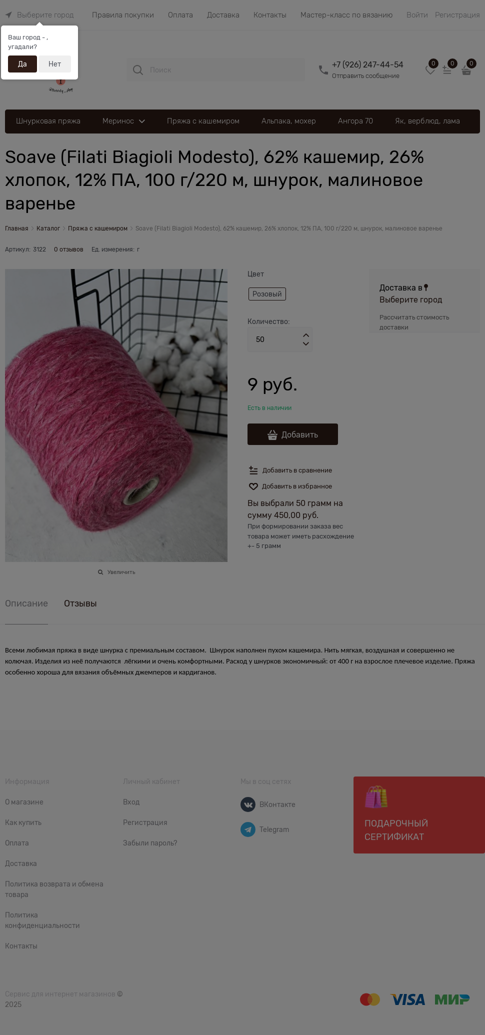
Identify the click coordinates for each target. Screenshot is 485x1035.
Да (22, 64)
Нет (54, 64)
